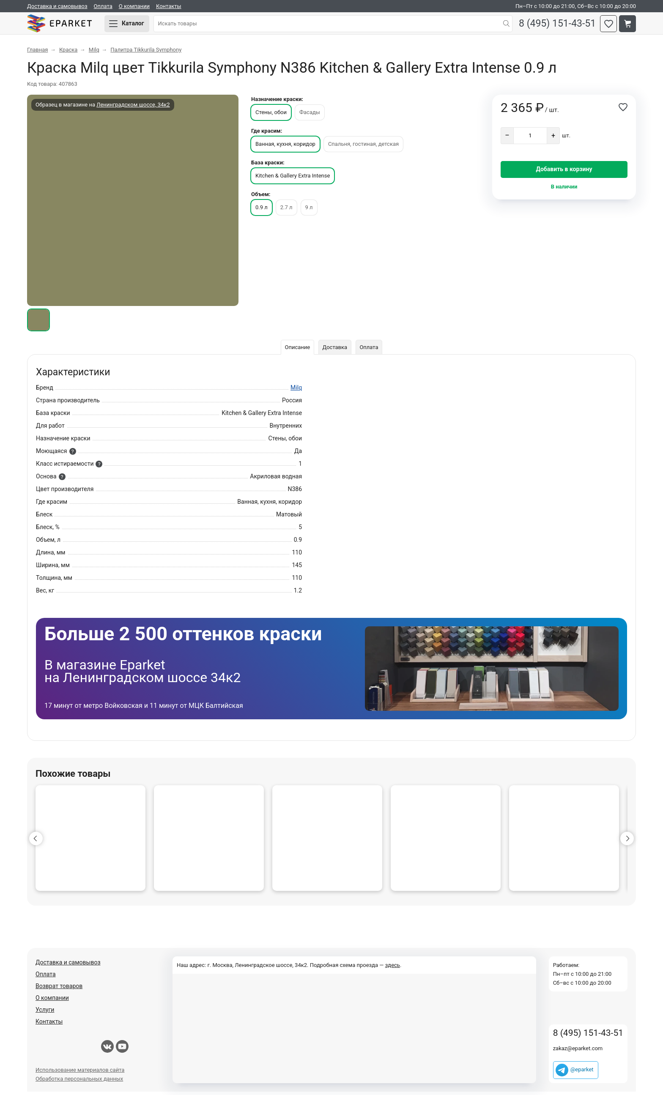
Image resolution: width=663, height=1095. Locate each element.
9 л (309, 211)
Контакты (168, 6)
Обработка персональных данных (79, 1082)
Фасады (309, 115)
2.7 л (286, 211)
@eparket (582, 1073)
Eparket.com (65, 25)
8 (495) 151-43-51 (555, 25)
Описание (296, 350)
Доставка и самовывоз (57, 6)
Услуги (45, 1013)
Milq (296, 391)
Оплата (103, 6)
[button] (36, 842)
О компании (134, 6)
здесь (392, 968)
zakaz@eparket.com (578, 1052)
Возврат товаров (59, 989)
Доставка (334, 350)
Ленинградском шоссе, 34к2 (133, 108)
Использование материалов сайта (80, 1073)
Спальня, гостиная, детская (363, 147)
